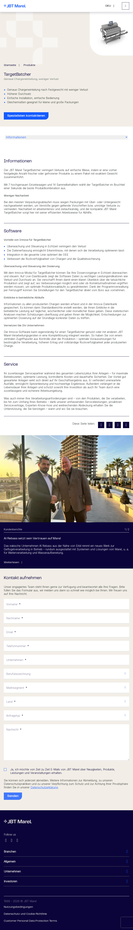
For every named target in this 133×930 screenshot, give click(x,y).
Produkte (29, 65)
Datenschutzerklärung (44, 787)
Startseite (10, 65)
